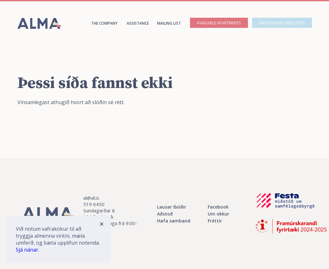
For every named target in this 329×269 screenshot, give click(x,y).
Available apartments (219, 23)
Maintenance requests (282, 23)
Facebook (218, 207)
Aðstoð (165, 214)
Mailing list (169, 23)
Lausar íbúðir (171, 207)
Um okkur (218, 214)
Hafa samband (173, 221)
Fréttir (215, 221)
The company (104, 23)
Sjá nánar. (27, 249)
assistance (138, 23)
